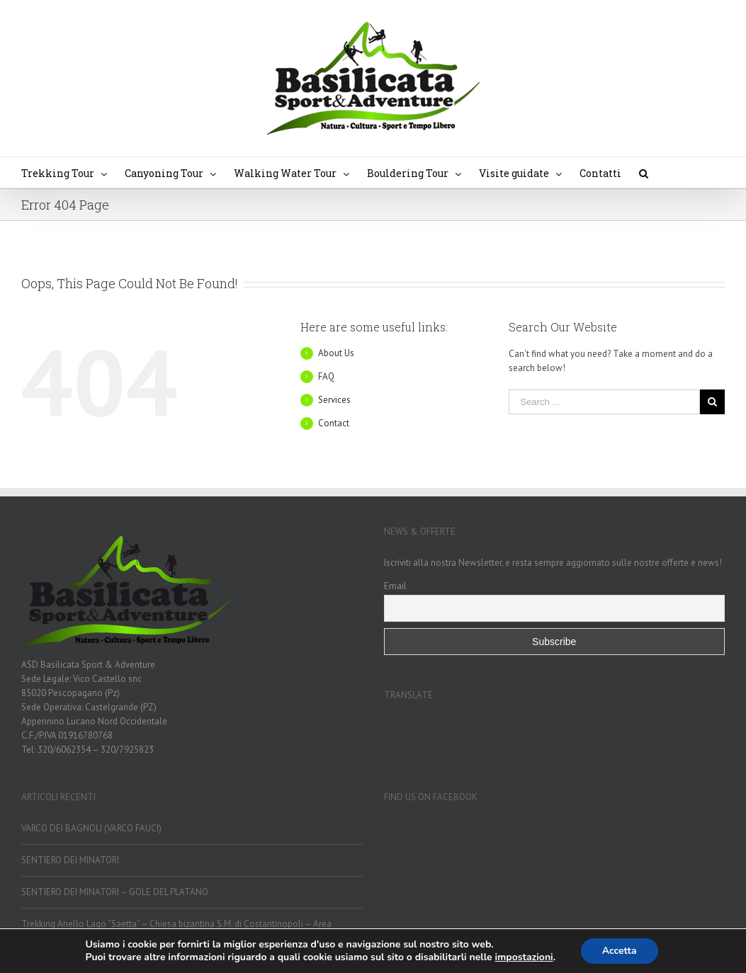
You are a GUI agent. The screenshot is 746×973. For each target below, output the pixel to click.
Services (334, 400)
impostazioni (524, 957)
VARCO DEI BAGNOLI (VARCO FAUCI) (91, 828)
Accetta (619, 950)
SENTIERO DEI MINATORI (70, 860)
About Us (336, 353)
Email (395, 585)
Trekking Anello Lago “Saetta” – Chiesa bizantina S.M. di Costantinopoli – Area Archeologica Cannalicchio (176, 931)
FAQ (326, 376)
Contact (333, 423)
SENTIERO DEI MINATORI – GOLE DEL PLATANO (114, 892)
